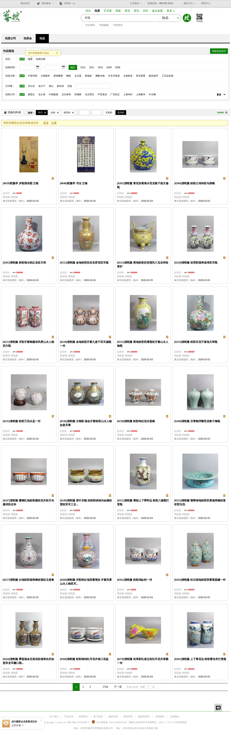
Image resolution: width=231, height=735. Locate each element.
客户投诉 (98, 716)
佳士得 (41, 94)
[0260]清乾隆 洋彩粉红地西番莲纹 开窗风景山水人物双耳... (86, 581)
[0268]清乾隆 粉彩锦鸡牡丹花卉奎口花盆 (84, 659)
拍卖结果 (40, 59)
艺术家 (108, 10)
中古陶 (152, 94)
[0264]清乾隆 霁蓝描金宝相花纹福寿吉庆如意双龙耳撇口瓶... (28, 661)
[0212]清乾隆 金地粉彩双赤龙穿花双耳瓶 (84, 262)
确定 (73, 67)
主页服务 (134, 3)
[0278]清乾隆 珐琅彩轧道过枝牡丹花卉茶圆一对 (142, 661)
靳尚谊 (60, 86)
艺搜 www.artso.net (12, 18)
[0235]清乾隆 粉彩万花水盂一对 (22, 421)
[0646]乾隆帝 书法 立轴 (73, 183)
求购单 (70, 3)
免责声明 (128, 716)
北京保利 (90, 25)
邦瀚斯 (77, 94)
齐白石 (31, 86)
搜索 (187, 18)
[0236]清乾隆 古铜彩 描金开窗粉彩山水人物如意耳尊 (86, 423)
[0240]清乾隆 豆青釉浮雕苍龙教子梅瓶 (197, 421)
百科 (145, 10)
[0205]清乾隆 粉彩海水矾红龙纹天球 (24, 262)
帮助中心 (205, 3)
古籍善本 (45, 75)
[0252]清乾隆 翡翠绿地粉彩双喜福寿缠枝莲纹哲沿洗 (200, 502)
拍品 (42, 38)
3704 (105, 686)
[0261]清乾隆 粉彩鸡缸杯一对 (134, 579)
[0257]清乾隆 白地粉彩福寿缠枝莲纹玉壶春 (28, 579)
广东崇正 (115, 94)
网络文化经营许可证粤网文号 (153, 722)
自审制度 (182, 722)
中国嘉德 (104, 25)
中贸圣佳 (117, 25)
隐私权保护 (144, 716)
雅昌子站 (188, 3)
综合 (88, 10)
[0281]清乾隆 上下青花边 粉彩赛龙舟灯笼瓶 (200, 659)
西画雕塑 (58, 75)
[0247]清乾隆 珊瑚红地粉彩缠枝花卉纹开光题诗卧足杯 (28, 502)
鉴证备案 (157, 10)
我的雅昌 (46, 3)
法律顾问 (174, 716)
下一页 (118, 686)
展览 (127, 10)
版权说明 (113, 716)
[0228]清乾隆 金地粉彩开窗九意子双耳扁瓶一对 (85, 343)
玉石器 (77, 75)
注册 (54, 122)
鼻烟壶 (88, 75)
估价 (53, 112)
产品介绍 (68, 716)
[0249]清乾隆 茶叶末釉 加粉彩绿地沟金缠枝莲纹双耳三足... (86, 502)
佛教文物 (100, 75)
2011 (91, 67)
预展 (30, 59)
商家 (118, 10)
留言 (218, 707)
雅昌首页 (25, 3)
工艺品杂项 (167, 75)
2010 (100, 67)
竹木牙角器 (114, 75)
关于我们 (54, 716)
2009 (109, 67)
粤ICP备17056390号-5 (78, 722)
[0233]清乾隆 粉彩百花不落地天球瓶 (195, 341)
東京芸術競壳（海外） (14, 201)
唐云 (51, 86)
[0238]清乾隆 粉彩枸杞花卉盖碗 (136, 421)
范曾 (69, 86)
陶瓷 (68, 75)
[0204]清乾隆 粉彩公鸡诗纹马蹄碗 (194, 183)
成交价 (67, 112)
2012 (83, 67)
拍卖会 (28, 38)
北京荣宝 (89, 94)
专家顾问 (160, 716)
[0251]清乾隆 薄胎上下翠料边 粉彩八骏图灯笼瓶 (143, 502)
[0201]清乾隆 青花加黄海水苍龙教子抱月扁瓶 (142, 185)
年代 (40, 112)
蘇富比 (31, 94)
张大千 (41, 86)
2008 (117, 67)
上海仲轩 (128, 94)
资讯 (136, 10)
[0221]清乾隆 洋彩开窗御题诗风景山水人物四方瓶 (28, 343)
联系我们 (83, 716)
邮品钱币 (153, 75)
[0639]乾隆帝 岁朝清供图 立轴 (20, 183)
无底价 (108, 112)
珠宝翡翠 (140, 75)
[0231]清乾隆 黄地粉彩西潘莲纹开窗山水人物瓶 (142, 343)
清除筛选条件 (219, 51)
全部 (22, 59)
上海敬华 (140, 94)
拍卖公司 (10, 38)
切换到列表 (14, 112)
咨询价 (120, 112)
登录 (46, 122)
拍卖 (97, 10)
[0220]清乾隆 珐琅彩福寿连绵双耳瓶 (195, 262)
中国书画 (32, 75)
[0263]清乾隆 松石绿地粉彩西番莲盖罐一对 (200, 579)
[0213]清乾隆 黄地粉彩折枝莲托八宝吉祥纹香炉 (142, 264)
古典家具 (128, 75)
